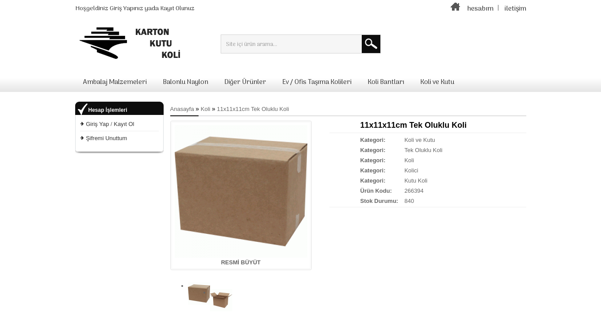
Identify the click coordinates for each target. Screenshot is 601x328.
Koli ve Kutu (437, 82)
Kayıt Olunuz (177, 9)
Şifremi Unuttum (106, 138)
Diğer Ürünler (245, 82)
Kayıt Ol (124, 124)
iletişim (515, 9)
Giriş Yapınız (126, 9)
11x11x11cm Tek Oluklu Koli (253, 109)
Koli (206, 109)
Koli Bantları (385, 82)
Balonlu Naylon (185, 82)
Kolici (411, 170)
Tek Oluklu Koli (423, 150)
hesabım (480, 9)
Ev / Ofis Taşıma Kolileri (317, 82)
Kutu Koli (415, 180)
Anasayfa (182, 109)
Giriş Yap (97, 124)
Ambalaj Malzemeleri (115, 82)
